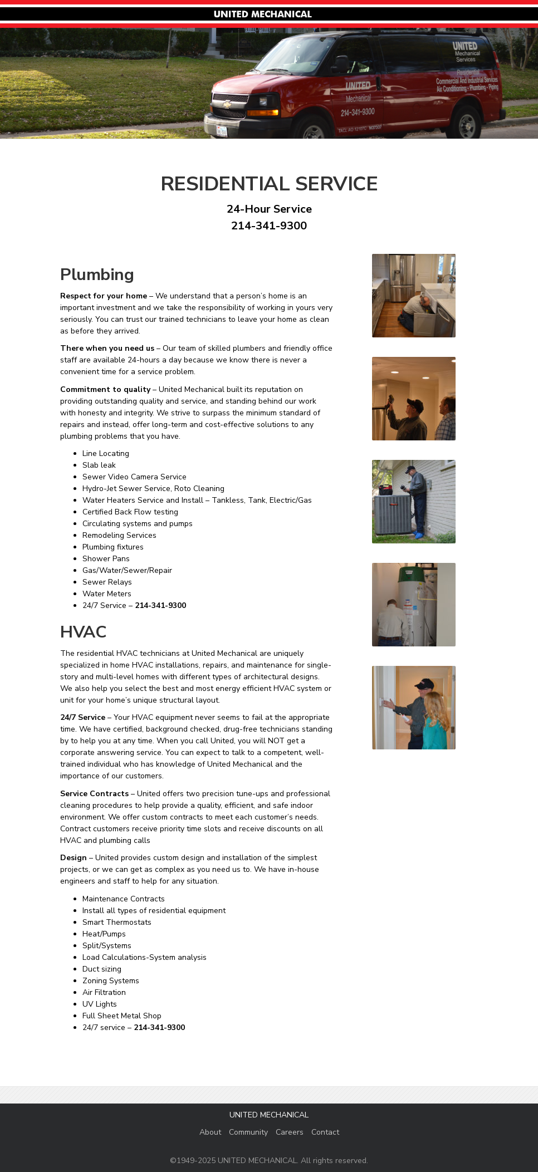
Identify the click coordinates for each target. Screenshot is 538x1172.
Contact (325, 1132)
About (210, 1132)
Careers (290, 1132)
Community (248, 1132)
